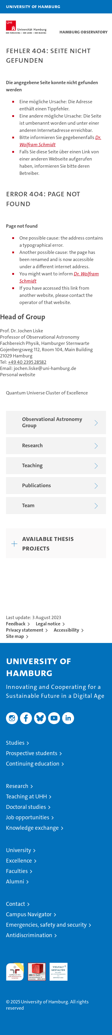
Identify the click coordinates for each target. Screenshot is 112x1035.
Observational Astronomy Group (61, 422)
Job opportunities (27, 817)
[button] (88, 6)
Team (61, 506)
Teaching (61, 466)
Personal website (17, 374)
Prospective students (31, 753)
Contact (15, 904)
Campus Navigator (29, 914)
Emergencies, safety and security (46, 924)
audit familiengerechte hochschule (15, 972)
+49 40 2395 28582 (27, 362)
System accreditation (80, 969)
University (18, 850)
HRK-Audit (55, 969)
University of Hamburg (33, 6)
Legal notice (48, 624)
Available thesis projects (48, 543)
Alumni (15, 881)
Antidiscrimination (29, 935)
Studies (15, 742)
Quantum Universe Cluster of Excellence (47, 393)
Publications (61, 486)
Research (61, 446)
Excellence (19, 860)
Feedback (15, 624)
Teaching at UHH (26, 796)
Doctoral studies (26, 807)
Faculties (17, 871)
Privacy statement (24, 630)
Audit (33, 966)
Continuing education (32, 763)
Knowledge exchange (32, 828)
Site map (15, 636)
